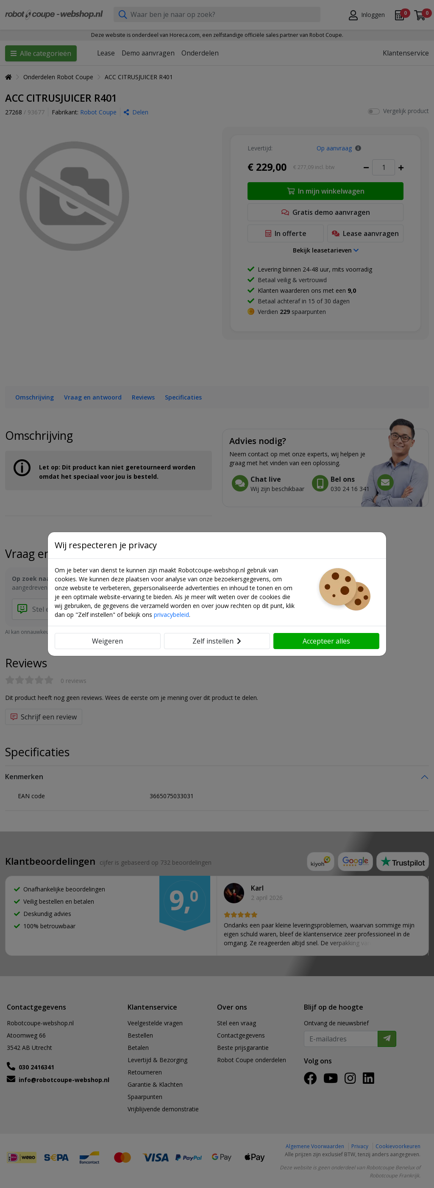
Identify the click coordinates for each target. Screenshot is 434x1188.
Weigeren (107, 641)
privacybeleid (171, 615)
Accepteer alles (326, 641)
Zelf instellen (216, 641)
